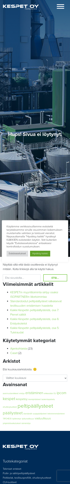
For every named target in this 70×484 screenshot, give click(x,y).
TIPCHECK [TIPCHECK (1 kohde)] (7, 419)
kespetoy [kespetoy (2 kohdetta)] (22, 399)
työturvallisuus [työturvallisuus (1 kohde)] (28, 419)
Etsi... (55, 278)
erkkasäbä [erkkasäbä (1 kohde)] (48, 393)
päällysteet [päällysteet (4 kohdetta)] (13, 413)
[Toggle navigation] (60, 7)
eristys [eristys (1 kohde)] (22, 393)
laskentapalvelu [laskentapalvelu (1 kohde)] (48, 399)
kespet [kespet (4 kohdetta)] (9, 398)
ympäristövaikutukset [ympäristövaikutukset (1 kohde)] (12, 423)
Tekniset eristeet (12, 468)
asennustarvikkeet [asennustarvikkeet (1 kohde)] (10, 393)
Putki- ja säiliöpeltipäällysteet (19, 473)
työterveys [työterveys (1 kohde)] (16, 419)
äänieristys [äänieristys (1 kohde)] (26, 423)
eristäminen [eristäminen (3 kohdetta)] (34, 393)
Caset (14, 353)
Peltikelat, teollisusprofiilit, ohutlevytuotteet (27, 477)
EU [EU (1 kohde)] (55, 393)
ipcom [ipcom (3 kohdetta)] (61, 393)
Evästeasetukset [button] (17, 253)
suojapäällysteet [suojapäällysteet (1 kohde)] (40, 413)
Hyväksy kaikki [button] (40, 253)
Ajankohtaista (18, 348)
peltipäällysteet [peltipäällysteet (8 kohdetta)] (35, 406)
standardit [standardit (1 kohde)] (27, 413)
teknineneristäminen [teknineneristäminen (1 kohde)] (56, 413)
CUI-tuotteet (10, 482)
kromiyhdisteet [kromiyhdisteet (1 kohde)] (34, 399)
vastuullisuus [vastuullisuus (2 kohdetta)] (43, 418)
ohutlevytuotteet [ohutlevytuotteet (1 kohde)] (10, 407)
